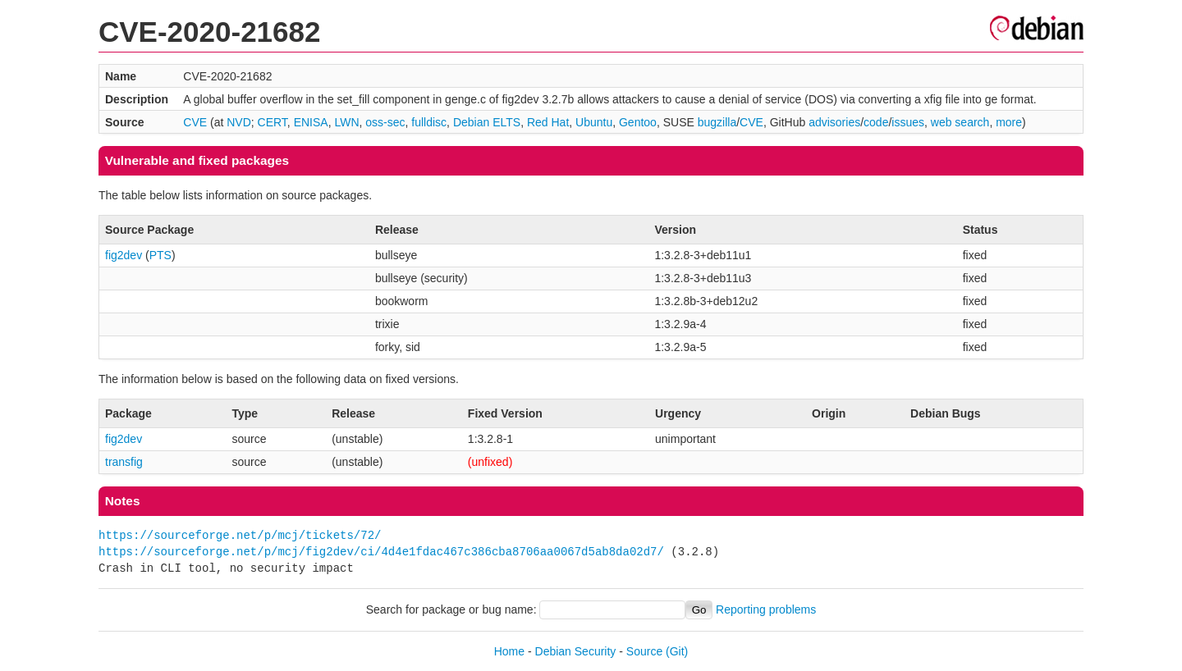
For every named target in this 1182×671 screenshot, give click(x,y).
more (1009, 122)
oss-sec (385, 122)
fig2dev (123, 255)
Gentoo (638, 122)
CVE (195, 122)
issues (907, 122)
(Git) (677, 651)
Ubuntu (593, 122)
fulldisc (429, 122)
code (876, 122)
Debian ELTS (486, 122)
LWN (346, 122)
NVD (239, 122)
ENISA (311, 122)
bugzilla (717, 122)
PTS (160, 255)
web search (960, 122)
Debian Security (575, 651)
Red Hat (548, 122)
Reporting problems (766, 609)
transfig (124, 461)
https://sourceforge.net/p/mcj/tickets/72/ (239, 535)
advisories (834, 122)
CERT (272, 122)
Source (644, 651)
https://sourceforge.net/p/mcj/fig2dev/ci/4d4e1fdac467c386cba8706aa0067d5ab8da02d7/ (381, 551)
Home (509, 651)
